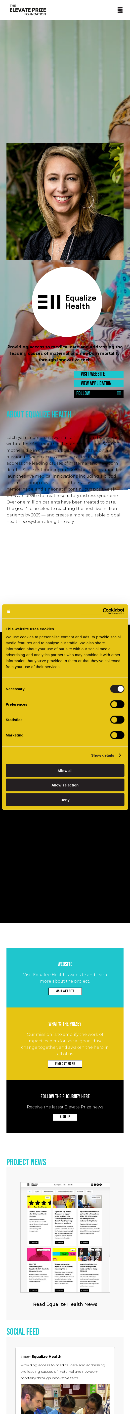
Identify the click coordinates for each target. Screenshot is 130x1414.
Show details (102, 755)
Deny (65, 799)
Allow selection (65, 785)
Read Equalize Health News (65, 1304)
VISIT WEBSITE (93, 374)
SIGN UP (65, 1117)
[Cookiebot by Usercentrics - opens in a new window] (102, 611)
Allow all (65, 770)
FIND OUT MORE (65, 1063)
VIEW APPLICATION (96, 383)
